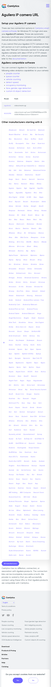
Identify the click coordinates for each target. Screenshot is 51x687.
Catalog (5, 666)
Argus (29, 380)
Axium (30, 483)
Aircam (25, 201)
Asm (40, 403)
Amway (11, 291)
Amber (11, 273)
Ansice (43, 537)
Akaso (22, 219)
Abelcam (41, 130)
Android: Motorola (15, 501)
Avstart (43, 550)
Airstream (21, 210)
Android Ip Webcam (30, 304)
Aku (40, 219)
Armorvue (12, 389)
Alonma (20, 251)
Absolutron (18, 139)
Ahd (40, 192)
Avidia (34, 461)
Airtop (36, 210)
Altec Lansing (38, 510)
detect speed (12, 82)
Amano (25, 264)
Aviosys (34, 465)
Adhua (11, 166)
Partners (5, 658)
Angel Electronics (15, 318)
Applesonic (20, 363)
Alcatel (39, 224)
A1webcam (13, 130)
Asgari (33, 398)
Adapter (29, 161)
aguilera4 (7, 105)
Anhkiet (27, 537)
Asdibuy (27, 515)
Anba (28, 291)
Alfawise (12, 233)
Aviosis (39, 506)
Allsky (36, 246)
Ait (18, 215)
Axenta (38, 479)
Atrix (40, 421)
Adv (20, 170)
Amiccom (20, 533)
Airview (43, 210)
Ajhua (37, 215)
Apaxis (19, 349)
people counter (13, 74)
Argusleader (37, 380)
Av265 (11, 443)
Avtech (39, 474)
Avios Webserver (23, 465)
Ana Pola (20, 291)
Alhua (19, 233)
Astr (15, 412)
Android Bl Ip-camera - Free (34, 300)
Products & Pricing (9, 650)
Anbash (35, 291)
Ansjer (26, 501)
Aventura (28, 452)
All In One (20, 242)
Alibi (16, 237)
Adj (10, 170)
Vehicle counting (8, 632)
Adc (43, 161)
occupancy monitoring (16, 85)
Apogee (18, 358)
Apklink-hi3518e (27, 354)
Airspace (12, 210)
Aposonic (26, 358)
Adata (37, 161)
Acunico (12, 161)
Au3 (10, 430)
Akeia (29, 219)
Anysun (39, 340)
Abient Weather (14, 134)
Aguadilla (19, 192)
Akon (35, 219)
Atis (27, 421)
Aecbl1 (38, 175)
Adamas (20, 161)
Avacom (32, 443)
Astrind (22, 412)
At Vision (42, 416)
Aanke (11, 519)
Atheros (11, 421)
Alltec (18, 510)
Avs (28, 474)
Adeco (27, 524)
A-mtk (21, 286)
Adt (15, 170)
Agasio (18, 188)
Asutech (25, 416)
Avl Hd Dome (26, 470)
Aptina (31, 367)
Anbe (37, 533)
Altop (40, 260)
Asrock (25, 407)
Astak (32, 407)
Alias (10, 237)
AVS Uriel (27, 497)
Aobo (11, 345)
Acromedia (19, 152)
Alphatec (34, 255)
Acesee (11, 148)
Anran (38, 327)
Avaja (39, 443)
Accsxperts (20, 143)
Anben (11, 295)
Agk (25, 188)
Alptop (18, 260)
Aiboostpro (37, 524)
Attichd (24, 425)
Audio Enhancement (16, 550)
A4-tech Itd (31, 130)
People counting (8, 621)
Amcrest (37, 273)
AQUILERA (7, 113)
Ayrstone (12, 488)
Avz (31, 479)
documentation (19, 59)
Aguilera (28, 192)
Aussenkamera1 (29, 434)
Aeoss (24, 179)
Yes (18, 680)
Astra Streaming (39, 542)
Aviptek (42, 465)
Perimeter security (31, 632)
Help (3, 662)
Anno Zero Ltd (21, 327)
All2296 (28, 242)
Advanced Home (39, 170)
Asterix (39, 407)
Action (33, 152)
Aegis (11, 179)
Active (28, 157)
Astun (11, 416)
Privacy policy (6, 610)
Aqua (38, 367)
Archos (43, 371)
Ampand (30, 533)
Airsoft (41, 206)
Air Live (11, 510)
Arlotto (16, 385)
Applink (29, 363)
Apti (24, 367)
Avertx (33, 456)
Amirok (18, 282)
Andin (11, 300)
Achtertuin (21, 148)
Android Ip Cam (14, 304)
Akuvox (11, 224)
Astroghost (31, 412)
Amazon (22, 269)
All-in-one (20, 246)
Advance (27, 170)
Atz (41, 425)
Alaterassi (30, 224)
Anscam (12, 331)
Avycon (25, 479)
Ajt (43, 215)
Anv (38, 336)
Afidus (32, 184)
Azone (28, 488)
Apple (11, 363)
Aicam (11, 528)
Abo (17, 519)
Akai (15, 219)
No (33, 680)
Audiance (17, 430)
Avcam (28, 555)
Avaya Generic (34, 448)
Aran (36, 371)
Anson (19, 331)
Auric (25, 430)
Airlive (11, 206)
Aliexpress (34, 237)
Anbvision (38, 295)
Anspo (26, 331)
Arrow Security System (38, 389)
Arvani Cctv (20, 394)
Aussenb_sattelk (15, 434)
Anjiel (33, 318)
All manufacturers (10, 563)
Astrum (40, 412)
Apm (10, 358)
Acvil (21, 524)
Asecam (26, 398)
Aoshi (32, 345)
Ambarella (38, 269)
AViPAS (35, 550)
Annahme (22, 322)
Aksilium (19, 528)
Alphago (36, 528)
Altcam (32, 260)
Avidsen (42, 461)
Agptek (32, 188)
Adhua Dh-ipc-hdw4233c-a (26, 166)
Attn (30, 425)
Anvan (11, 340)
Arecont (34, 376)
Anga (39, 313)
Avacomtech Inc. (15, 497)
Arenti (28, 542)
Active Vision (33, 519)
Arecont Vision (38, 492)
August (17, 506)
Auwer (11, 439)
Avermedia (24, 456)
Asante (36, 394)
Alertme (26, 228)
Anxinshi (12, 515)
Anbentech (20, 295)
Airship (26, 206)
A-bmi (25, 134)
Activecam (13, 524)
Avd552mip (13, 452)
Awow (21, 555)
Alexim (33, 228)
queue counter (12, 76)
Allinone (11, 246)
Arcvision (12, 376)
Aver (35, 452)
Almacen (12, 251)
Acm (28, 148)
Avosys (11, 474)
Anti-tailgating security (33, 625)
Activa (21, 157)
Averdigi (35, 515)
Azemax (21, 488)
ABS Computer (25, 492)
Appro (43, 363)
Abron (23, 519)
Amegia (11, 278)
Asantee (12, 398)
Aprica (42, 501)
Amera (19, 278)
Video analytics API (32, 636)
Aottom (11, 542)
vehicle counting (13, 79)
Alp (27, 251)
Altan (25, 260)
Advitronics (29, 175)
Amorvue (41, 282)
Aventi (28, 550)
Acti (26, 152)
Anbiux (11, 537)
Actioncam (42, 152)
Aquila (11, 371)
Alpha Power (13, 255)
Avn (34, 470)
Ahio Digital (13, 197)
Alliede (44, 242)
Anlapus (35, 537)
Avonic (41, 470)
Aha (35, 192)
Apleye (38, 354)
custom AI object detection (18, 91)
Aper (32, 349)
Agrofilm (40, 188)
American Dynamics (32, 278)
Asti (10, 412)
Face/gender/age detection (35, 621)
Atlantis (34, 421)
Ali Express (32, 233)
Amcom (11, 533)
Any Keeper (20, 340)
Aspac (17, 407)
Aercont (32, 179)
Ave (20, 452)
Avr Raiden (20, 474)
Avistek (11, 470)
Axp (36, 483)
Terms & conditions (8, 606)
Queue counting (8, 625)
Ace (27, 143)
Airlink (44, 201)
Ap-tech (20, 542)
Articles (4, 654)
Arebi (11, 506)
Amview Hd (38, 286)
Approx (11, 367)
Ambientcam (21, 273)
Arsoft (11, 394)
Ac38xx (33, 139)
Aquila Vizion (20, 371)
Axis (24, 483)
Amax (41, 264)
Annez (30, 322)
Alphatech (27, 510)
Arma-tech (31, 385)
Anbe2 (42, 291)
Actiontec (12, 157)
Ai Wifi (29, 197)
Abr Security (39, 134)
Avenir (32, 506)
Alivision (27, 528)
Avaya (25, 506)
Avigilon (11, 465)
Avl (18, 470)
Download (5, 646)
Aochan (18, 345)
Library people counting (33, 629)
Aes (10, 184)
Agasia (11, 188)
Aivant (30, 215)
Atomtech (29, 546)
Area (19, 376)
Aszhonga (12, 546)
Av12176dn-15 (39, 439)
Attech (16, 425)
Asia (23, 403)
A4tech (22, 130)
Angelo (26, 318)
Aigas (41, 197)
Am (10, 264)
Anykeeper (30, 340)
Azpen (36, 488)
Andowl (19, 537)
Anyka (19, 515)
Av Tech (18, 439)
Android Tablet (14, 313)
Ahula (35, 497)
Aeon (17, 179)
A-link (43, 237)
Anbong (29, 295)
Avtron (11, 479)
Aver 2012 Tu (13, 456)
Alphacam (24, 255)
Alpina (42, 255)
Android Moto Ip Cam (16, 309)
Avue (18, 479)
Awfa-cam (12, 555)
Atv (36, 425)
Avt (33, 474)
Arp (26, 389)
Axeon (11, 483)
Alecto (17, 228)
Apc (26, 349)
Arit (10, 385)
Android (18, 300)
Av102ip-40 (28, 439)
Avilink (43, 515)
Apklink (17, 354)
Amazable (12, 269)
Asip (28, 403)
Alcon (11, 228)
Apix (10, 354)
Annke (11, 327)
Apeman (34, 501)
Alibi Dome (24, 237)
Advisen (19, 175)
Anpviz (31, 327)
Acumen (36, 157)
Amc (30, 273)
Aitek (23, 215)
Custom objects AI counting (35, 640)
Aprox (19, 367)
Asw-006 (33, 416)
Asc (19, 398)
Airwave (11, 215)
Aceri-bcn (41, 143)
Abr (31, 134)
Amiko (11, 282)
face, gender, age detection (18, 88)
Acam (41, 139)
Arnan (20, 389)
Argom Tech (13, 380)
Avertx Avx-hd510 (15, 461)
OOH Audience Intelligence (11, 640)
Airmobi (18, 206)
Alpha (33, 251)
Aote (39, 345)
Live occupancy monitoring (11, 629)
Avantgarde (21, 448)
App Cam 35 (37, 358)
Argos (22, 380)
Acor (10, 152)
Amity (25, 282)
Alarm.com (20, 224)
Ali (25, 233)
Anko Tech (12, 322)
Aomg (26, 345)
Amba (29, 269)
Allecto (36, 242)
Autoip (39, 434)
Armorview (41, 385)
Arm (22, 385)
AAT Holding (13, 492)
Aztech (43, 488)
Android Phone (32, 309)
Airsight (33, 206)
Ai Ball (22, 197)
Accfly (11, 143)
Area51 (26, 376)
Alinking (11, 242)
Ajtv (10, 219)
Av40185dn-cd (21, 443)
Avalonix (12, 448)
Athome (20, 421)
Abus (26, 139)
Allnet (29, 246)
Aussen (32, 430)
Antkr (25, 336)
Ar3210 (30, 371)
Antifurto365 (36, 331)
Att (10, 425)
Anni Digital (39, 322)
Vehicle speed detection (11, 636)
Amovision (12, 286)
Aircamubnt (35, 201)
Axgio (18, 483)
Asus (17, 416)
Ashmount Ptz (14, 403)
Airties (29, 210)
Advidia (11, 175)
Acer (33, 143)
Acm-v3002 (37, 148)
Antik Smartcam (15, 336)
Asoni (11, 407)
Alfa (40, 228)
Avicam (26, 461)
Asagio (29, 394)
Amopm (33, 282)
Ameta (44, 278)
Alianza (41, 233)
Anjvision (41, 318)
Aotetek (12, 349)
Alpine (11, 260)
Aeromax (40, 179)
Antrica (32, 336)
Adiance (42, 166)
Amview (29, 286)
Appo (36, 363)
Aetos (16, 184)
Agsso (11, 192)
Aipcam (17, 201)
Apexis (38, 349)
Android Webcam (28, 313)
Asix (34, 403)
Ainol (10, 201)
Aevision (24, 184)
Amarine (34, 264)
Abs (10, 139)
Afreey (39, 184)
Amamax (17, 264)
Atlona (21, 546)
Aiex (35, 197)
